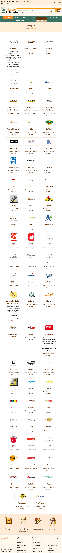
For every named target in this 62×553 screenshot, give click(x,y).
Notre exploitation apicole (22, 546)
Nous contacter (36, 542)
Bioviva (31, 148)
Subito (13, 484)
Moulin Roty (49, 369)
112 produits (28, 228)
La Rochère (48, 282)
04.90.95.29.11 (9, 3)
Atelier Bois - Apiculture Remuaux (13, 109)
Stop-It (13, 465)
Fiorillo (13, 224)
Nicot (13, 388)
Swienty (31, 484)
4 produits (46, 132)
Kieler (13, 282)
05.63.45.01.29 (24, 1)
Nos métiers (20, 542)
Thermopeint (22, 503)
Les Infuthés (13, 369)
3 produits (10, 132)
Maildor (31, 369)
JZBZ (13, 263)
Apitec (31, 89)
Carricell (31, 167)
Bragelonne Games (13, 167)
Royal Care (13, 426)
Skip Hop (31, 446)
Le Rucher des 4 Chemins (13, 335)
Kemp (49, 263)
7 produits (10, 266)
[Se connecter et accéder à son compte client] (51, 10)
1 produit (28, 51)
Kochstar (31, 282)
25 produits (10, 228)
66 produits (46, 113)
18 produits (28, 113)
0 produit (10, 170)
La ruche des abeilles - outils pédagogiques (13, 302)
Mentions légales (52, 545)
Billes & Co (13, 148)
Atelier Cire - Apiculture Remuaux (31, 109)
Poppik (48, 388)
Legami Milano (49, 334)
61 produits (10, 391)
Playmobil (31, 388)
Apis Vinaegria (13, 89)
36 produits (46, 411)
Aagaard (13, 48)
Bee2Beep (31, 129)
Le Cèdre (31, 301)
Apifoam (49, 48)
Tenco (49, 484)
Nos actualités (36, 545)
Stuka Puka (48, 465)
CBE (13, 186)
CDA (31, 186)
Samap (31, 426)
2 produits (46, 51)
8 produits (46, 228)
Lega (31, 334)
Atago (49, 89)
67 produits (28, 337)
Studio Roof (31, 465)
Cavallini (49, 167)
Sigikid (13, 446)
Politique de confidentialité (52, 549)
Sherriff (48, 426)
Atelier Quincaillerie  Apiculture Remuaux (48, 109)
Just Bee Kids (48, 244)
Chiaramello (49, 186)
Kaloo (31, 263)
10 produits (46, 304)
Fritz (31, 224)
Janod (31, 244)
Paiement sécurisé (37, 551)
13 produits (46, 285)
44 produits (28, 411)
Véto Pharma (40, 503)
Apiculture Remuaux (31, 48)
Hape (13, 244)
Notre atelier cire (21, 550)
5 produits (28, 92)
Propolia (31, 407)
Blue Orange (49, 148)
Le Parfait (49, 301)
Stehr (49, 446)
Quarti (49, 407)
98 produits (28, 487)
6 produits (10, 73)
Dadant (31, 205)
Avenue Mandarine (13, 129)
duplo (49, 205)
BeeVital (49, 129)
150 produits (10, 113)
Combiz (13, 205)
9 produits (10, 92)
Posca (13, 407)
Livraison (34, 548)
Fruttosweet (49, 224)
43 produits (10, 340)
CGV (49, 542)
